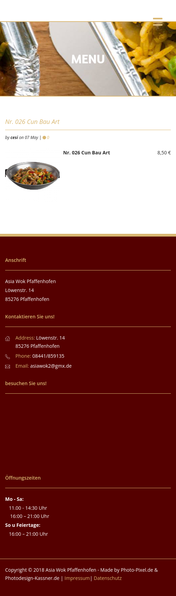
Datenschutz (107, 578)
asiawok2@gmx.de (51, 366)
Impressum (77, 578)
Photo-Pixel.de (137, 570)
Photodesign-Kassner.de (32, 578)
